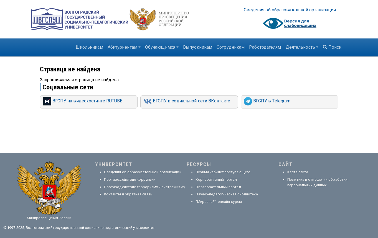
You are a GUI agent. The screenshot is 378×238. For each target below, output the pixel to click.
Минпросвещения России (49, 218)
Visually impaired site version (290, 24)
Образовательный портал (218, 187)
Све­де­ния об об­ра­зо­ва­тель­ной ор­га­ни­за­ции (290, 9)
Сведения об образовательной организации (142, 172)
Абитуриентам (122, 47)
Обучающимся (160, 47)
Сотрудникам (231, 47)
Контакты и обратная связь (128, 194)
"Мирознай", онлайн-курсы (219, 202)
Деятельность (300, 47)
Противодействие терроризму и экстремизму (144, 187)
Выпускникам (197, 47)
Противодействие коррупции (130, 179)
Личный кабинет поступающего (223, 172)
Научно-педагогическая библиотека (227, 194)
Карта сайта (297, 172)
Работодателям (265, 47)
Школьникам (89, 47)
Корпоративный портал (216, 179)
